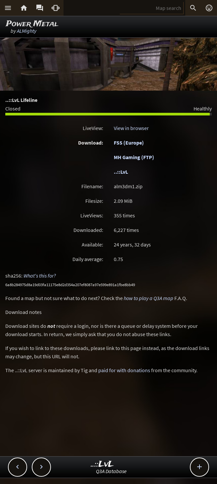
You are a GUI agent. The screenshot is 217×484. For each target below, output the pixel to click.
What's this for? (39, 275)
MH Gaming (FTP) (134, 157)
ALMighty (26, 30)
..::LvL (121, 171)
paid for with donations (124, 370)
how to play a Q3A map (148, 298)
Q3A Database (111, 471)
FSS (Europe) (129, 142)
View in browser (131, 128)
